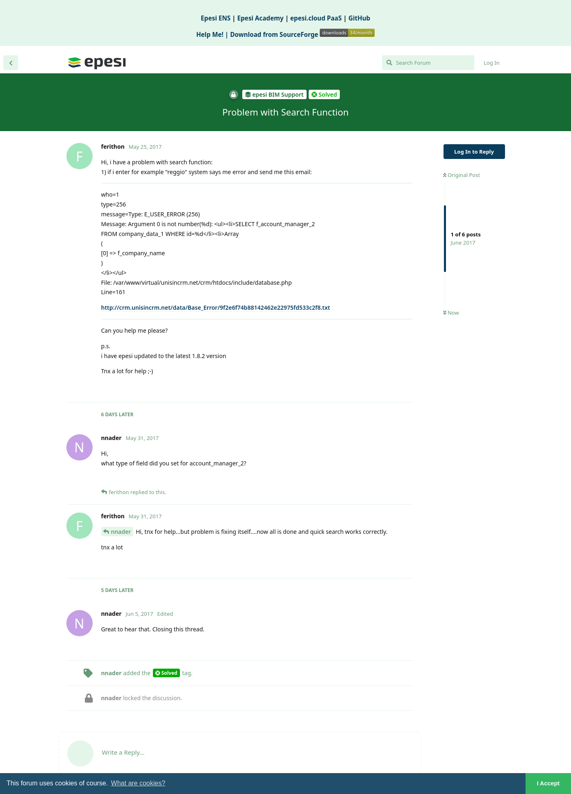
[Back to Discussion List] (10, 62)
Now (451, 312)
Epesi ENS (216, 18)
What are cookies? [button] (138, 783)
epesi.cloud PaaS (316, 18)
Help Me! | (213, 34)
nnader (121, 531)
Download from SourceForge (302, 34)
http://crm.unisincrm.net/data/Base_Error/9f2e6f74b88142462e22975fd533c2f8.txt (215, 307)
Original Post (461, 175)
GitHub (359, 18)
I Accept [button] (548, 783)
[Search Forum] (428, 62)
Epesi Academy (260, 18)
